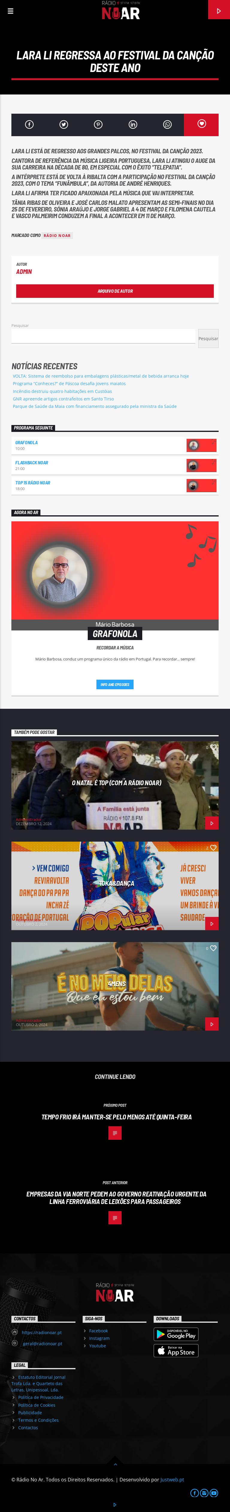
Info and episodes (115, 684)
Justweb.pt (172, 1479)
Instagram (99, 1338)
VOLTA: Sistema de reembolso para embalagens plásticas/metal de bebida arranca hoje (101, 376)
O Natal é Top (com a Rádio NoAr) (116, 782)
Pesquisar (20, 325)
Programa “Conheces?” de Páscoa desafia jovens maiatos (69, 383)
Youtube (97, 1346)
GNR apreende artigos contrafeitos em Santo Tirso (63, 399)
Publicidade (30, 1412)
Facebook (98, 1331)
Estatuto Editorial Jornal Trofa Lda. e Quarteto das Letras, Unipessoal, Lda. (38, 1383)
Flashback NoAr (31, 462)
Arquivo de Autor (115, 291)
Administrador (29, 819)
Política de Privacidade (40, 1397)
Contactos (28, 1427)
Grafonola (26, 442)
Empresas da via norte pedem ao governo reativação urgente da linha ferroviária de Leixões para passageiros (116, 1197)
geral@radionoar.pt (42, 1343)
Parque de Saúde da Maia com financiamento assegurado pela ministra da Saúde (95, 406)
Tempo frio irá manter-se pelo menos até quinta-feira (116, 1117)
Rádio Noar (57, 235)
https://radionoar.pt (42, 1332)
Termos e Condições (38, 1420)
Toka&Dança (116, 883)
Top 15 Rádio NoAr (32, 482)
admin (23, 271)
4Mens (116, 983)
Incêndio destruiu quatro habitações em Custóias (62, 391)
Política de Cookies (36, 1405)
